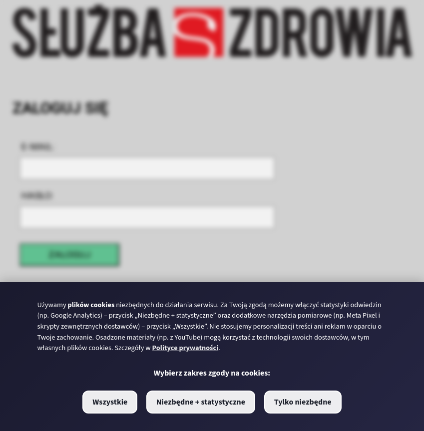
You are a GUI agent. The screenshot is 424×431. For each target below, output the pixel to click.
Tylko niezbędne (303, 402)
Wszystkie (109, 402)
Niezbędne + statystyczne (200, 402)
